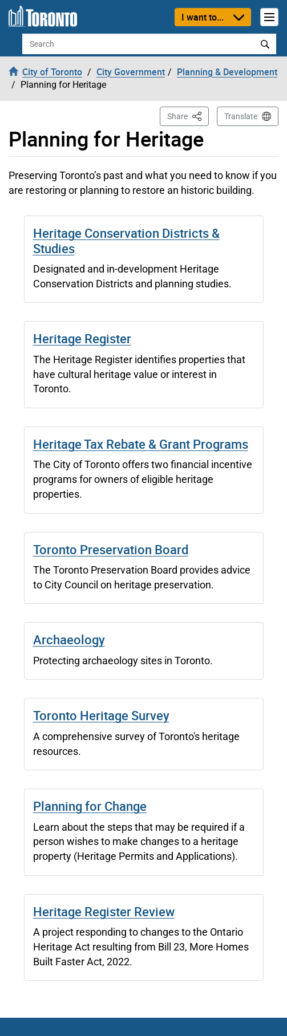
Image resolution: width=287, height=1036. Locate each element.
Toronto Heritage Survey (101, 715)
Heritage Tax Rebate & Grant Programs (140, 444)
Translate (240, 116)
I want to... (202, 17)
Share (188, 115)
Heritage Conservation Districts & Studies (126, 240)
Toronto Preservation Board (110, 549)
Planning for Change (90, 806)
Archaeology (69, 639)
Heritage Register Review (104, 911)
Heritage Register (82, 338)
